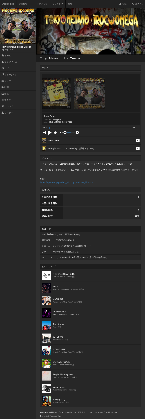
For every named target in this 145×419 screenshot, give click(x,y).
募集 (71, 4)
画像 (5, 93)
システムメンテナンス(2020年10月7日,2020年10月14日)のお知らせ (74, 257)
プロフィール (9, 62)
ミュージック (9, 74)
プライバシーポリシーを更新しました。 (61, 251)
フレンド (7, 106)
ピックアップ (40, 4)
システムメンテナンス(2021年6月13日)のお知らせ (66, 246)
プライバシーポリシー (67, 412)
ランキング (57, 4)
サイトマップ (99, 412)
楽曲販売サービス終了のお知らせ (58, 240)
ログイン (137, 4)
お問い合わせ (111, 412)
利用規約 (53, 412)
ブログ (6, 100)
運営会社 (81, 412)
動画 (5, 87)
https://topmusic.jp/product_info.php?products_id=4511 (66, 182)
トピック (7, 68)
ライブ (6, 81)
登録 (124, 4)
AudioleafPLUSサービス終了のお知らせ (61, 234)
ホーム (6, 55)
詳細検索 (24, 4)
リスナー (7, 113)
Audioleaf (8, 3)
